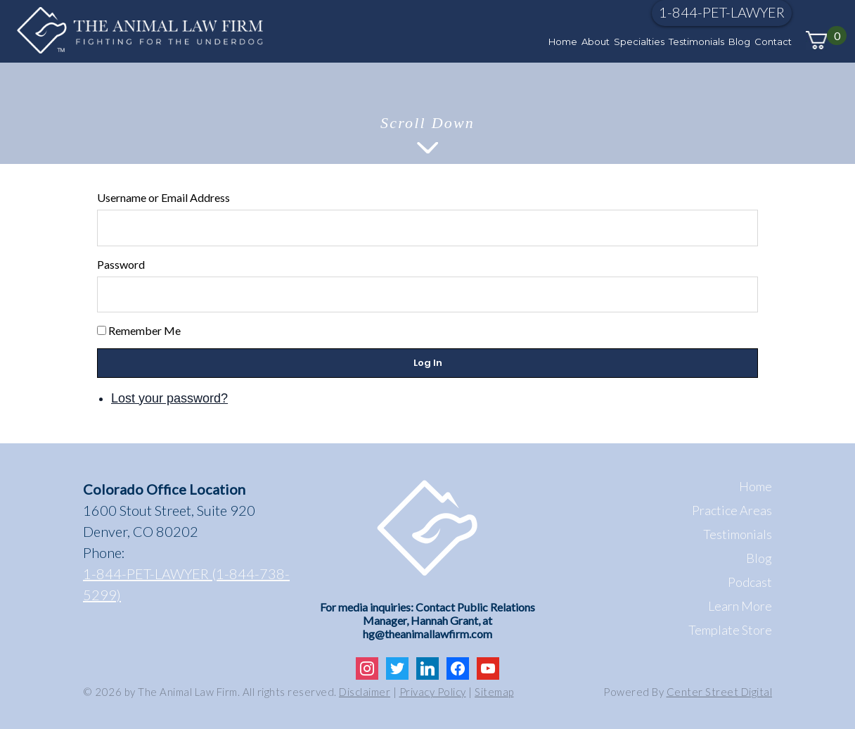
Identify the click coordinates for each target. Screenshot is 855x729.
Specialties (639, 41)
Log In (427, 362)
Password (121, 264)
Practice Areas (732, 510)
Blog (739, 41)
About (595, 41)
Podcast (750, 582)
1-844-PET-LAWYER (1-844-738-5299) (186, 584)
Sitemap (494, 691)
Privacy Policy (432, 691)
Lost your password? (169, 398)
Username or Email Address (163, 197)
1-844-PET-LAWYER (722, 12)
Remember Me (144, 330)
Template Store (730, 630)
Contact (773, 41)
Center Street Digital (720, 691)
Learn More (740, 606)
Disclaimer (364, 691)
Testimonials (696, 41)
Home (562, 41)
